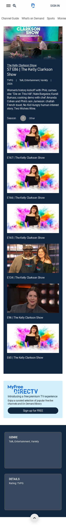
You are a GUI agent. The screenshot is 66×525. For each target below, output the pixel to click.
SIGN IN (55, 6)
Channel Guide (10, 18)
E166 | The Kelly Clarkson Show (26, 198)
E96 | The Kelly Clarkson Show (25, 317)
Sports (51, 18)
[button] (8, 6)
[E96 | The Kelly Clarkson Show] (33, 298)
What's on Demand (33, 18)
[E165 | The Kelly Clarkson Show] (33, 218)
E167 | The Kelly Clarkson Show (26, 158)
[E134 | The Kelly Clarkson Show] (33, 258)
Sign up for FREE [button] (33, 411)
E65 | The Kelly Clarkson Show (25, 357)
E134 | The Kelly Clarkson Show (26, 277)
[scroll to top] (34, 518)
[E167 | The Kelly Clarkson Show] (33, 138)
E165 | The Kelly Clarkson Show (26, 238)
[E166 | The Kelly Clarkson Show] (33, 178)
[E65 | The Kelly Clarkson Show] (33, 338)
